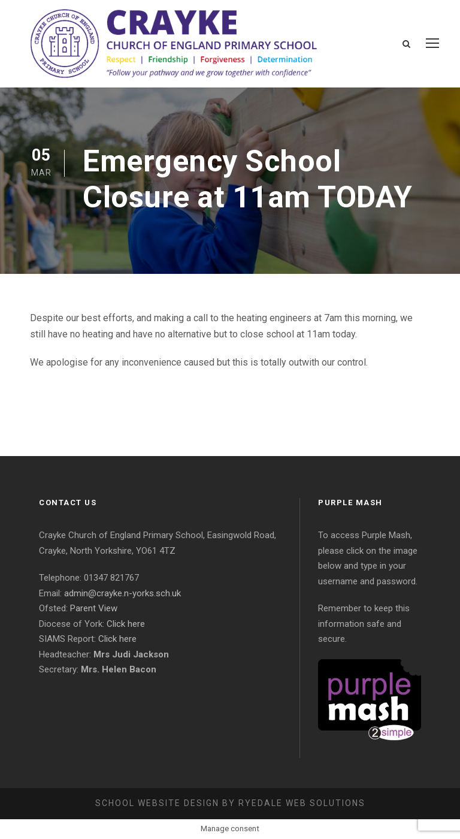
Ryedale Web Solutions (301, 803)
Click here (126, 623)
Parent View (93, 608)
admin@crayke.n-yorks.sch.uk (122, 593)
